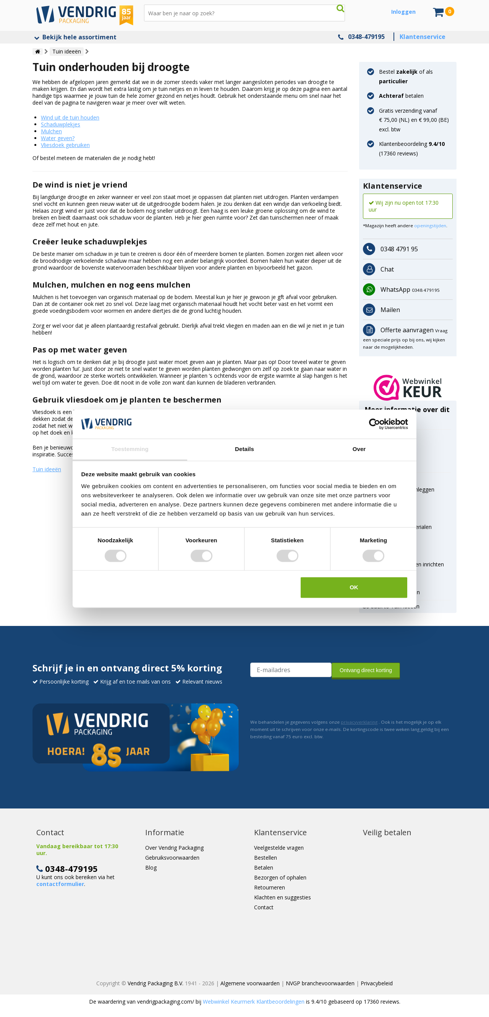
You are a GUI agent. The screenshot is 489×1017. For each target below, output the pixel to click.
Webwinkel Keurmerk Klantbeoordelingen (253, 1001)
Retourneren (269, 887)
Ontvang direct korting (366, 670)
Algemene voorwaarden (250, 983)
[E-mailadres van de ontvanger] (291, 670)
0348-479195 (366, 36)
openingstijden (430, 225)
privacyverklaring (359, 722)
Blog (151, 867)
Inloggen (403, 11)
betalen (401, 95)
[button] (408, 388)
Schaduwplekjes (60, 124)
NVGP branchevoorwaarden (320, 983)
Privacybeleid (377, 983)
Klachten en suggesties (282, 897)
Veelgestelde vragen (279, 847)
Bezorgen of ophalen (280, 877)
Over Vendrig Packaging (174, 847)
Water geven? (57, 138)
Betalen (263, 867)
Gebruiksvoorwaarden (172, 857)
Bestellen (265, 857)
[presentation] (308, 697)
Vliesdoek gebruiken (65, 145)
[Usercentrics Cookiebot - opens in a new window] (374, 424)
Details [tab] (244, 449)
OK (354, 587)
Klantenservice (422, 36)
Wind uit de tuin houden (70, 117)
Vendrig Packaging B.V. (155, 983)
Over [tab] (359, 449)
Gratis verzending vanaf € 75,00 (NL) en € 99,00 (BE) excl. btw (414, 120)
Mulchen (51, 131)
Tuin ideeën (46, 469)
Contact (264, 907)
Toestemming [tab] (130, 449)
